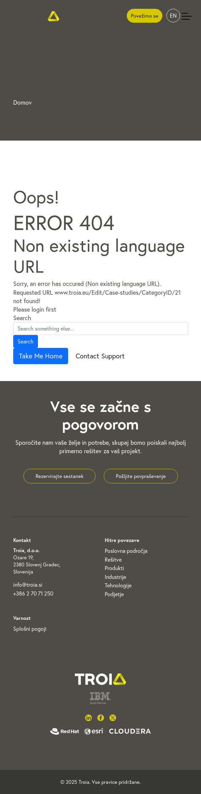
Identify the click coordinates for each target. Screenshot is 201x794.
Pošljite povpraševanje (141, 476)
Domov (22, 102)
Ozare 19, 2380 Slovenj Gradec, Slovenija (36, 564)
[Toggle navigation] (186, 16)
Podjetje (114, 594)
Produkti (114, 568)
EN (173, 15)
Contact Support (100, 356)
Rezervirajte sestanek (59, 476)
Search (22, 318)
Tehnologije (118, 585)
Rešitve (113, 559)
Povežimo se (144, 16)
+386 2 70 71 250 (33, 593)
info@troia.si (27, 584)
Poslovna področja (126, 550)
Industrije (115, 576)
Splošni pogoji (29, 628)
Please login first (34, 309)
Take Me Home (40, 356)
